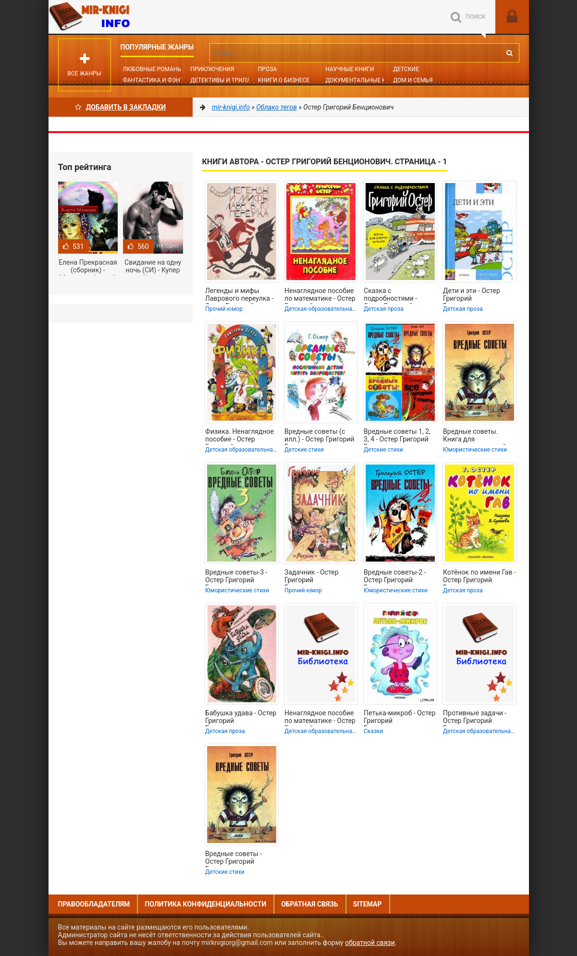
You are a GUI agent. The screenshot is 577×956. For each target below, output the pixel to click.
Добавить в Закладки (120, 107)
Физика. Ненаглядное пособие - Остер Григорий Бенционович (239, 436)
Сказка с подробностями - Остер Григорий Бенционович (390, 295)
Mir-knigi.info (121, 17)
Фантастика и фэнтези (159, 80)
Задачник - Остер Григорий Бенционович (311, 577)
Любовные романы (153, 69)
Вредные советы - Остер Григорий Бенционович (233, 858)
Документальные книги (363, 80)
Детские (406, 69)
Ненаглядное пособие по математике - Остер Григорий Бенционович (320, 295)
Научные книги (349, 69)
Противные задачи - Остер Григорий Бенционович (474, 717)
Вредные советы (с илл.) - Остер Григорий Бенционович (319, 436)
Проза (267, 69)
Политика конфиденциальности (205, 904)
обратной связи (370, 942)
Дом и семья (412, 80)
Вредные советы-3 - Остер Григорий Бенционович (236, 577)
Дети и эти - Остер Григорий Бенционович (471, 295)
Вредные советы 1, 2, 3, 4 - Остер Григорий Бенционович (397, 436)
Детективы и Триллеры (226, 80)
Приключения (212, 69)
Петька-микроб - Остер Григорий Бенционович (400, 717)
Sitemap (367, 904)
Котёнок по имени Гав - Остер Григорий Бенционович (479, 577)
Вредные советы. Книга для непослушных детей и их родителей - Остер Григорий (477, 436)
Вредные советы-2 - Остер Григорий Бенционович (395, 577)
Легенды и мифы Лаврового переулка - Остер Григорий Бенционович (239, 295)
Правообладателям (94, 904)
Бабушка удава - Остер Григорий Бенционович (240, 717)
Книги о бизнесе (284, 80)
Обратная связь (309, 904)
